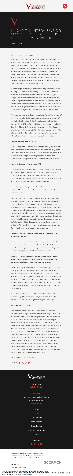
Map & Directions (36, 403)
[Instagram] (38, 444)
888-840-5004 (36, 386)
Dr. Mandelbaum (36, 418)
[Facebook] (32, 444)
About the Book (36, 422)
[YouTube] (41, 444)
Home (36, 413)
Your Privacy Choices (18, 467)
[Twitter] (35, 444)
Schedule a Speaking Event (36, 430)
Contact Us (36, 435)
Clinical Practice (36, 426)
